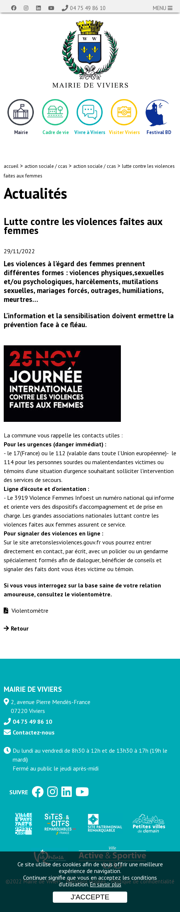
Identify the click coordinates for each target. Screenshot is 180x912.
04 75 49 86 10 (88, 8)
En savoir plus (105, 884)
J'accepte (90, 897)
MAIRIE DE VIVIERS (33, 689)
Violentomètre (29, 610)
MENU (163, 8)
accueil (11, 166)
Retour (20, 628)
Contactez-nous (34, 732)
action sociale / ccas (46, 166)
